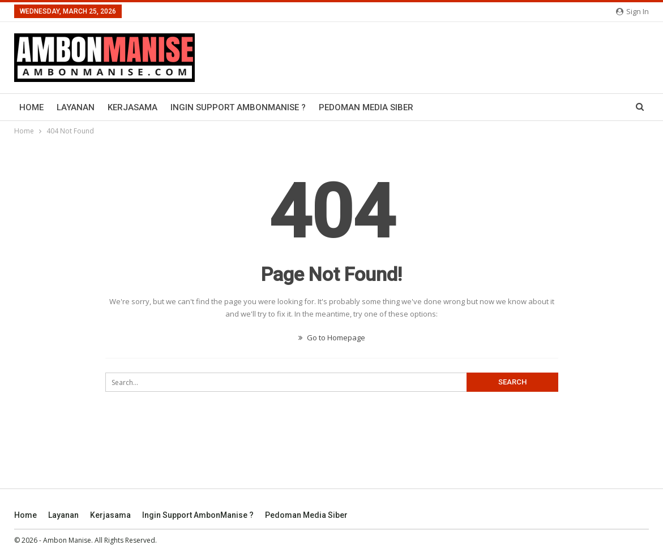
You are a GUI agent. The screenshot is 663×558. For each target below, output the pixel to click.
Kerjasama (132, 107)
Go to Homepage (331, 337)
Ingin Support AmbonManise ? (238, 107)
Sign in (632, 11)
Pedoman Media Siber (366, 107)
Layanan (76, 107)
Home (31, 107)
